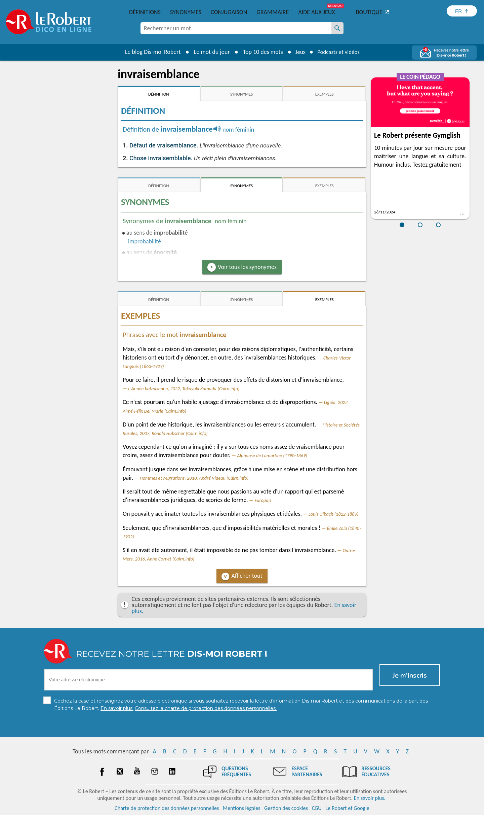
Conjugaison (229, 12)
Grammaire (272, 12)
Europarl (262, 500)
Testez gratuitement (437, 164)
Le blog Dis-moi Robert (150, 52)
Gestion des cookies (286, 808)
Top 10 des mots (260, 52)
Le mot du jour (209, 52)
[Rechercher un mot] (337, 28)
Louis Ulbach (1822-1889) (333, 514)
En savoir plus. (370, 798)
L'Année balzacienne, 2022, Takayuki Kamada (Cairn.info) (183, 388)
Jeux (298, 52)
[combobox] (235, 28)
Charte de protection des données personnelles (167, 808)
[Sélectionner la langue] (462, 10)
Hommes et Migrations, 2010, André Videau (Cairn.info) (194, 478)
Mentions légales (241, 808)
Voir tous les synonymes (247, 267)
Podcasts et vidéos (339, 52)
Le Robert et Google (347, 808)
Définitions (145, 12)
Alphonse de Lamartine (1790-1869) (272, 455)
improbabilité (144, 241)
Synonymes (185, 12)
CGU (317, 808)
